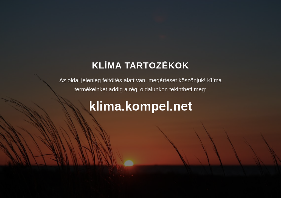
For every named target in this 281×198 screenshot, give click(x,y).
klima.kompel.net (140, 106)
